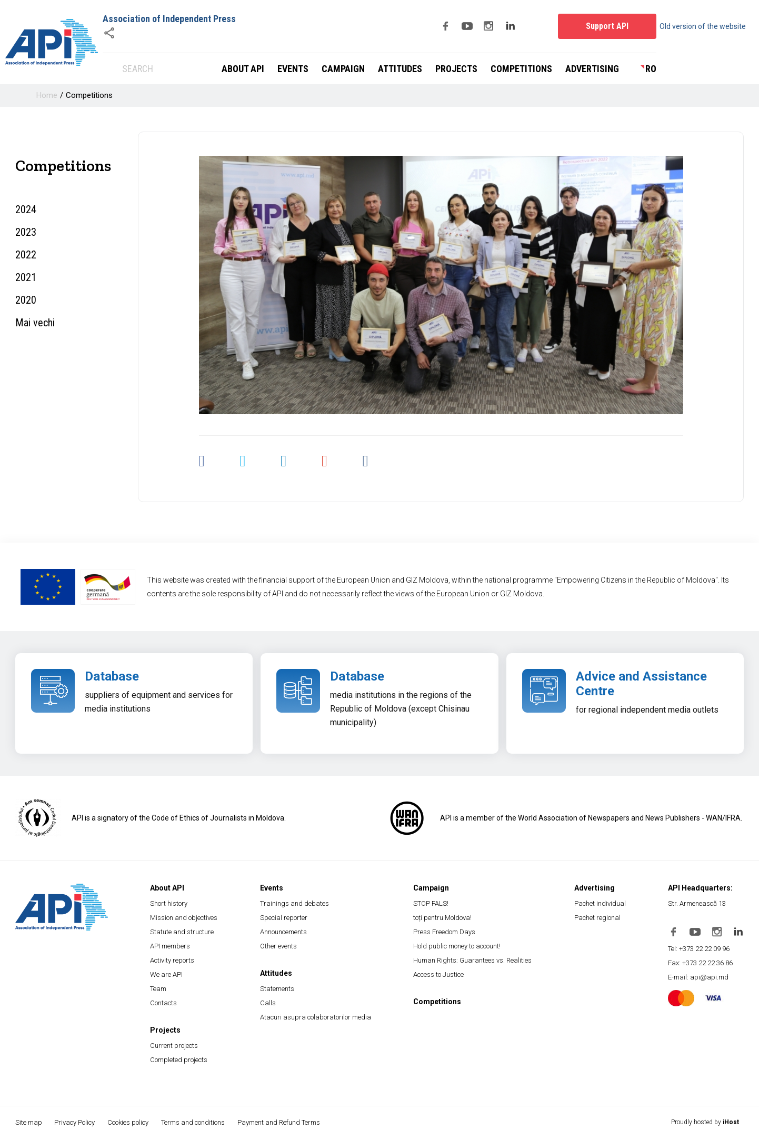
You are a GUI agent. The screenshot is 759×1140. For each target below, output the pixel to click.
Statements (277, 989)
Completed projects (178, 1060)
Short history (168, 903)
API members (170, 946)
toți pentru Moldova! (442, 918)
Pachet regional (597, 918)
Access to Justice (438, 974)
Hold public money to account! (457, 946)
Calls (268, 1003)
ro (650, 68)
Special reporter (283, 918)
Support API (607, 26)
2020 (25, 300)
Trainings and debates (294, 903)
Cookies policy (129, 1122)
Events (292, 68)
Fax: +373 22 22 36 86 (700, 963)
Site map (28, 1122)
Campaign (343, 68)
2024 (25, 209)
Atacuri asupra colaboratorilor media (315, 1017)
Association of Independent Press (169, 18)
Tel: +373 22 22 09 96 (699, 949)
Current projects (174, 1045)
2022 (25, 254)
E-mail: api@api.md (698, 977)
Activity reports (172, 960)
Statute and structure (182, 932)
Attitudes (400, 68)
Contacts (163, 1003)
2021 (25, 277)
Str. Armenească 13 (697, 903)
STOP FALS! (430, 903)
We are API (166, 974)
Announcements (283, 932)
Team (158, 989)
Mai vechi (35, 322)
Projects (456, 68)
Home (46, 95)
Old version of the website (707, 26)
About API (243, 68)
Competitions (521, 68)
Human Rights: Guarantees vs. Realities (472, 960)
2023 (25, 232)
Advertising (592, 68)
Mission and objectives (183, 918)
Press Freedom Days (444, 932)
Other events (278, 946)
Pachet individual (600, 903)
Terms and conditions (195, 1122)
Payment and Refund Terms (281, 1122)
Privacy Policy (75, 1122)
